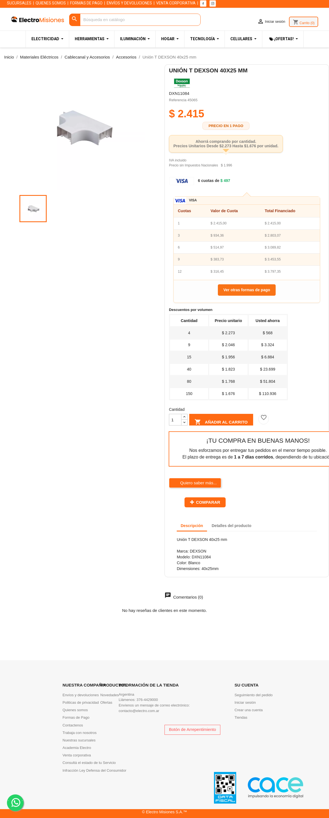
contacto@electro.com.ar (139, 711)
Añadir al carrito (221, 421)
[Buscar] (135, 20)
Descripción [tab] (192, 525)
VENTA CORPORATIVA (176, 3)
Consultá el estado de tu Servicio (89, 763)
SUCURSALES (19, 3)
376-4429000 (147, 700)
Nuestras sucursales (79, 740)
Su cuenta (246, 685)
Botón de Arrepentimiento (192, 729)
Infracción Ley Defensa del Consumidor (94, 770)
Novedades (109, 695)
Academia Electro (77, 748)
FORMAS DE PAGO (86, 3)
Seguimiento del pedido (254, 695)
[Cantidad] (175, 419)
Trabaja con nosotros (80, 733)
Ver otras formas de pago (246, 290)
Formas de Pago (76, 717)
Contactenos (73, 725)
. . (15, 802)
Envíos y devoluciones (81, 695)
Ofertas (106, 702)
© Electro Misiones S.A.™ (164, 812)
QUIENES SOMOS (51, 3)
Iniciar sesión (245, 702)
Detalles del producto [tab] (231, 525)
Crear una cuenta (249, 710)
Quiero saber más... (198, 482)
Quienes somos (75, 710)
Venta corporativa (77, 755)
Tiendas (241, 717)
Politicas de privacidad (81, 702)
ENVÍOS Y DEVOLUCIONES (129, 3)
